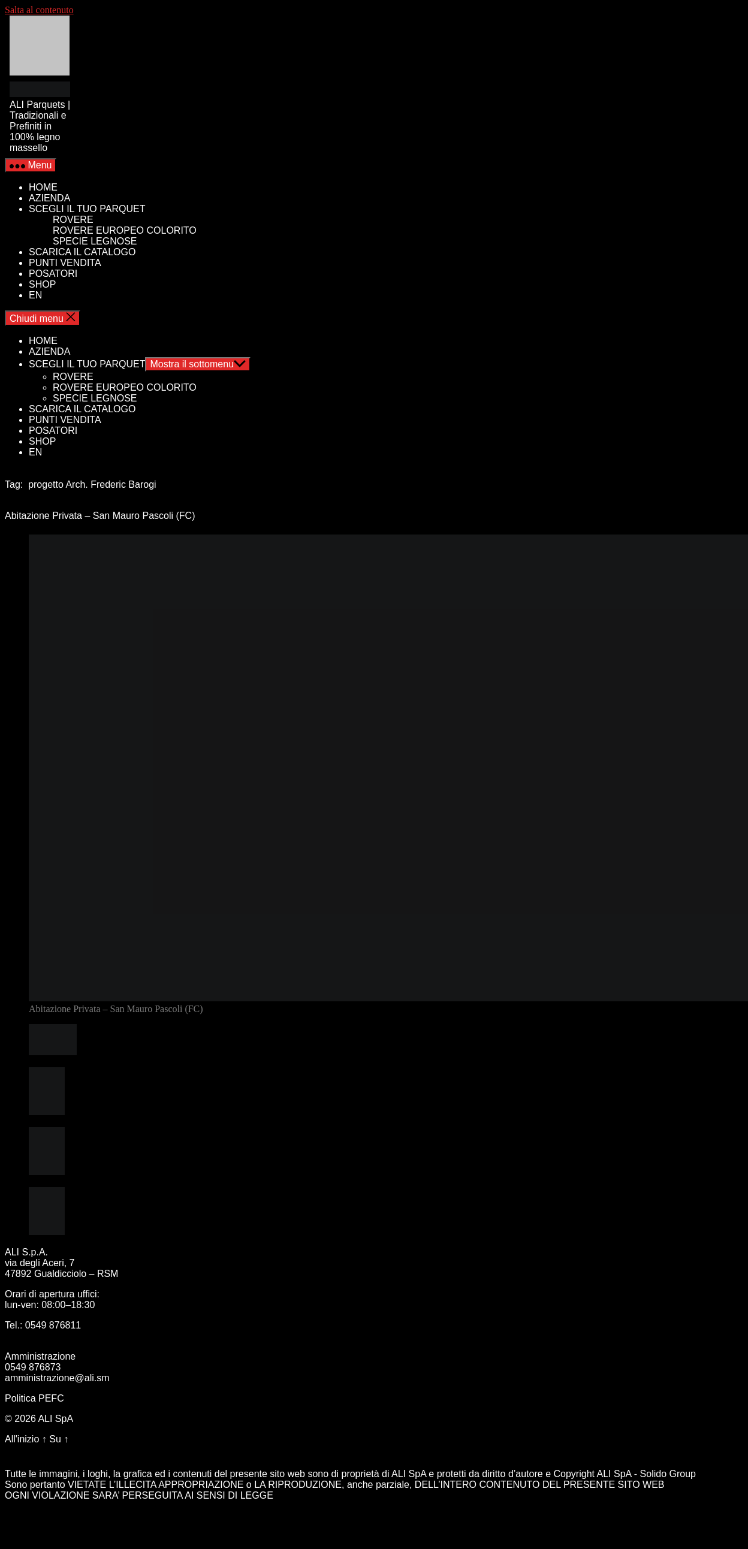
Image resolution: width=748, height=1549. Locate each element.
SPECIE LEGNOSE (95, 241)
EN (35, 295)
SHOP (42, 284)
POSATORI (53, 273)
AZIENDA (49, 198)
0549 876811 (53, 1325)
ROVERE (73, 220)
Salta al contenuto (39, 10)
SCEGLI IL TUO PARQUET (87, 209)
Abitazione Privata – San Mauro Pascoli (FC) (100, 516)
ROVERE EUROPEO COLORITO (125, 230)
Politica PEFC (34, 1398)
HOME (43, 187)
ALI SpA (55, 1419)
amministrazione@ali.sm (57, 1378)
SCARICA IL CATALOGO (82, 252)
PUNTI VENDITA (65, 263)
